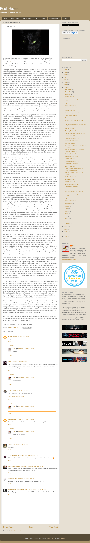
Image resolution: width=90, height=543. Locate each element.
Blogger (63, 538)
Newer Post (7, 527)
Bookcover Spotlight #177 (72, 113)
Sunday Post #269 (70, 110)
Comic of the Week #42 (71, 115)
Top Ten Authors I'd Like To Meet (74, 198)
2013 (65, 236)
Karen (9, 390)
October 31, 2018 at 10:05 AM (25, 419)
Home (5, 18)
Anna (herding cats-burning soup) (18, 489)
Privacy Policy (27, 18)
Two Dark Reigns (70, 143)
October (67, 94)
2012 (65, 239)
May (66, 213)
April (66, 216)
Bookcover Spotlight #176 (72, 138)
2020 (65, 82)
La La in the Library (14, 455)
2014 (65, 234)
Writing (44, 18)
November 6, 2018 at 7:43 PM (37, 489)
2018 (65, 87)
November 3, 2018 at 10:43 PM (36, 466)
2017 (65, 226)
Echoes (67, 118)
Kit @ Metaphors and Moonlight (17, 466)
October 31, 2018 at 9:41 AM (20, 390)
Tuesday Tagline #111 (71, 200)
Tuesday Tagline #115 (71, 105)
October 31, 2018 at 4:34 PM (26, 377)
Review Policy (15, 18)
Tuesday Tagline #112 (71, 176)
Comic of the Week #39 (71, 186)
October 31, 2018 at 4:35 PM (26, 406)
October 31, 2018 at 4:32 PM (26, 348)
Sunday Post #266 (70, 181)
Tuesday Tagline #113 (71, 153)
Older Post (53, 527)
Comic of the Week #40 (71, 163)
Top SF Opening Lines (71, 156)
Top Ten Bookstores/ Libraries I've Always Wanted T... (74, 150)
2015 (65, 231)
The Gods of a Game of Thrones (74, 191)
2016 (65, 229)
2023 (65, 74)
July (66, 208)
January (67, 223)
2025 (65, 70)
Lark (9, 444)
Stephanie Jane (12, 478)
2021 (65, 79)
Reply (9, 341)
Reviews (66, 18)
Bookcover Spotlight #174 (72, 184)
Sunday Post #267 (70, 158)
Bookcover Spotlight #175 (72, 161)
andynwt (50, 538)
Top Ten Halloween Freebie (72, 103)
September (68, 203)
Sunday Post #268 (70, 135)
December (68, 89)
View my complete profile (69, 259)
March (67, 218)
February (68, 221)
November (68, 92)
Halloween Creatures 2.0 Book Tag (75, 133)
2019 (65, 84)
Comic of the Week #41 (71, 140)
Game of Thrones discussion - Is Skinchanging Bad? (74, 169)
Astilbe (10, 336)
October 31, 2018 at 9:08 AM (20, 361)
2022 (65, 77)
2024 (65, 72)
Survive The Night (70, 166)
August (67, 206)
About (36, 18)
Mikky (9, 361)
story (11, 62)
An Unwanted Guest (70, 189)
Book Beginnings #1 (70, 179)
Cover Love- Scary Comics (72, 108)
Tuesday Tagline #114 (71, 131)
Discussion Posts (54, 18)
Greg (14, 348)
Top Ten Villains (69, 128)
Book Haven (9, 9)
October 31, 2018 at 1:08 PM (19, 444)
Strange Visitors (69, 96)
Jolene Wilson (12, 419)
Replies (12, 345)
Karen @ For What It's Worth (16, 396)
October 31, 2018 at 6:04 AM (21, 336)
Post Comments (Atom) (17, 531)
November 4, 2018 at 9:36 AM (26, 478)
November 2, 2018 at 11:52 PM (29, 455)
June (66, 211)
